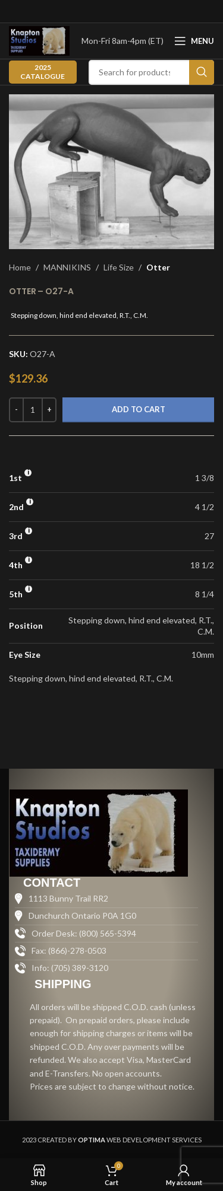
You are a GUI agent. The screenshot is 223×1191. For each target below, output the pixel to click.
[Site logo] (39, 40)
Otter (158, 267)
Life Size (118, 267)
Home (20, 267)
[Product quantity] (33, 409)
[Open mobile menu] (194, 41)
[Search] (151, 72)
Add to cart (138, 409)
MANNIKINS (67, 267)
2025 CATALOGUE (42, 71)
